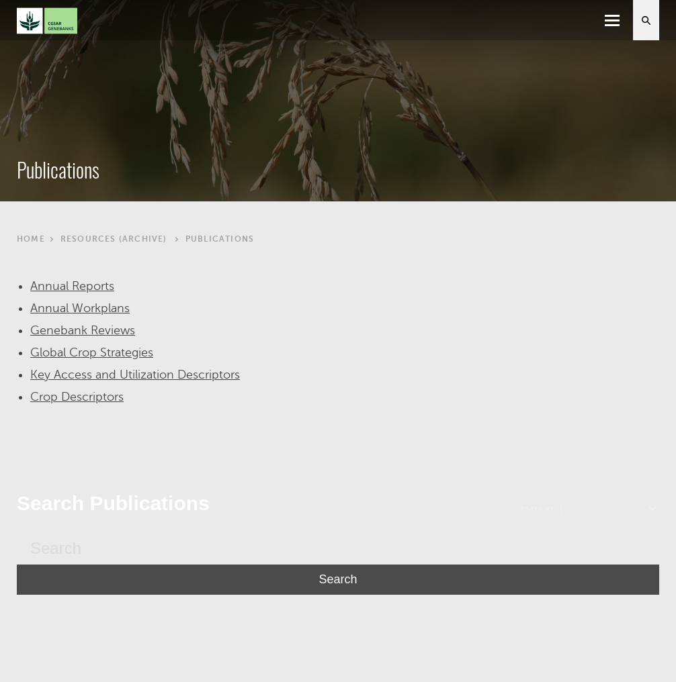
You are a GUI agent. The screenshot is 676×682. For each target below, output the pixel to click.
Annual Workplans (80, 308)
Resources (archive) (113, 239)
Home (31, 239)
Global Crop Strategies (91, 352)
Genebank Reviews (82, 330)
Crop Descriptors (77, 396)
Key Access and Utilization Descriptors (135, 374)
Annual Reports (72, 286)
